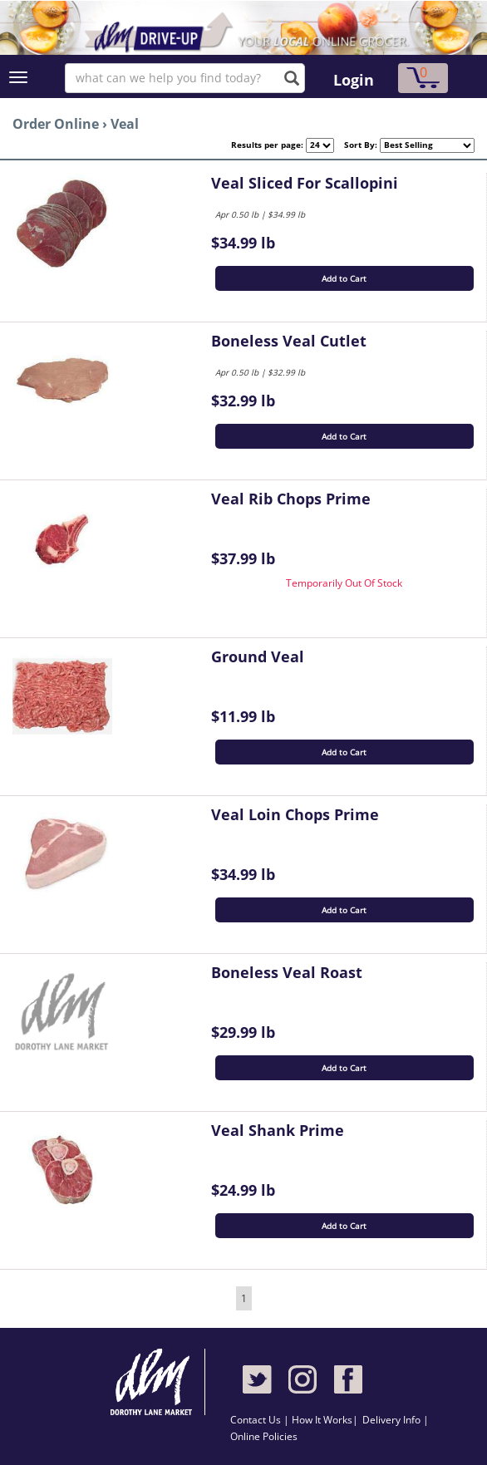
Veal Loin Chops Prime (295, 814)
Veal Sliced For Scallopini (304, 183)
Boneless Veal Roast (286, 972)
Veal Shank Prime (277, 1130)
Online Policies (264, 1436)
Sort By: (355, 144)
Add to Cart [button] (344, 278)
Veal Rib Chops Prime (291, 499)
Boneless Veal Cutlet (288, 341)
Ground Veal (257, 656)
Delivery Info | (395, 1420)
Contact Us (256, 1420)
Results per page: (267, 144)
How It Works (322, 1420)
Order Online (55, 124)
